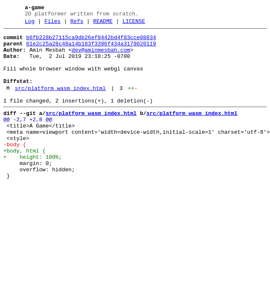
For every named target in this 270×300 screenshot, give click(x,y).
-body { (14, 167)
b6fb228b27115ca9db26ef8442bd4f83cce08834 (91, 41)
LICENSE (133, 24)
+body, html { (24, 174)
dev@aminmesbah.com (101, 56)
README (102, 24)
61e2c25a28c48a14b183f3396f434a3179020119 (91, 48)
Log (30, 24)
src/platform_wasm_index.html (60, 102)
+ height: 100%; (32, 182)
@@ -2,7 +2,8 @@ (27, 137)
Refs (76, 24)
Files (52, 24)
